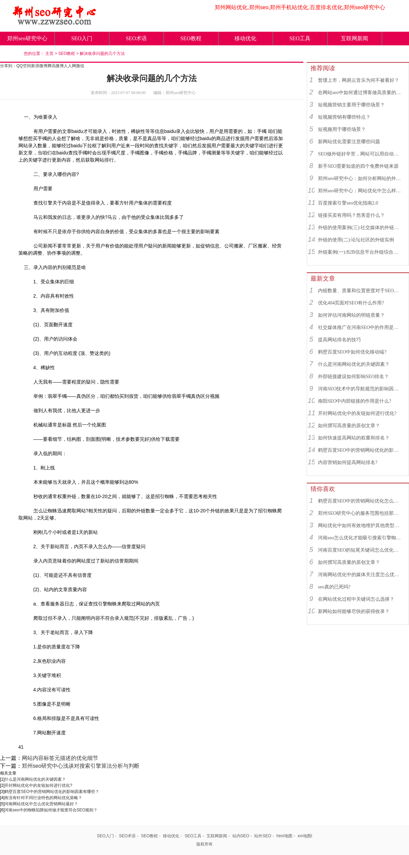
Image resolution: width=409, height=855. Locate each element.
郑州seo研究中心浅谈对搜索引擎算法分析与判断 (80, 766)
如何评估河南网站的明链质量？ (351, 315)
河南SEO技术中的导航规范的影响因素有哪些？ (360, 388)
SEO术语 (136, 38)
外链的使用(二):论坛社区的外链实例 (356, 239)
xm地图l (305, 836)
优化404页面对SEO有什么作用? (351, 302)
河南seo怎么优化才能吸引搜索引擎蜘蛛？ (360, 537)
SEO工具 (299, 38)
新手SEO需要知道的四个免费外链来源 (358, 166)
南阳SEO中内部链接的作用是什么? (354, 401)
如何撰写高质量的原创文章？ (349, 425)
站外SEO (262, 836)
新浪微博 (39, 65)
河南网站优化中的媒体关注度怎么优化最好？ (360, 574)
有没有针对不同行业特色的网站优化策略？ (43, 797)
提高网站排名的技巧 (339, 339)
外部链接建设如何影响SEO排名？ (353, 376)
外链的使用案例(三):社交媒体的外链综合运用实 (360, 227)
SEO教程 (190, 38)
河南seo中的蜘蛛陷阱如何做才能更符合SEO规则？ (50, 810)
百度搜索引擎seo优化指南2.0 (348, 203)
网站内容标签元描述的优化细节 (60, 758)
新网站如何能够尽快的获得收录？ (354, 611)
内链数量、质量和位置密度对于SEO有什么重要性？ (360, 290)
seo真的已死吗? (334, 586)
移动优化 (245, 38)
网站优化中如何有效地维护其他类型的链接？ (360, 525)
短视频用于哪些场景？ (342, 129)
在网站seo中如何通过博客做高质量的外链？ (360, 92)
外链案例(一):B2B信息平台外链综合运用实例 (360, 252)
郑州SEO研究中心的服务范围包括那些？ (360, 513)
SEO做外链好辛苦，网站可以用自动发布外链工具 (360, 153)
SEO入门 (81, 38)
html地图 (284, 836)
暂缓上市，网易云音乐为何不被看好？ (358, 80)
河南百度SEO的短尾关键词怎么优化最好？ (360, 550)
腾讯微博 (55, 65)
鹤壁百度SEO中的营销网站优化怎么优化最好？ (360, 501)
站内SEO (240, 836)
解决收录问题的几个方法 (102, 53)
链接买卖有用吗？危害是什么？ (351, 215)
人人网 (70, 65)
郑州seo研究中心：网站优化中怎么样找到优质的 (360, 190)
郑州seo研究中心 (27, 38)
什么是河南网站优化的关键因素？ (35, 779)
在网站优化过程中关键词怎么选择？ (356, 599)
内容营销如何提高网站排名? (347, 462)
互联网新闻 (354, 38)
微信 (80, 65)
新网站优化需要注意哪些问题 (349, 141)
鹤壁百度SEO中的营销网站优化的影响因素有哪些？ (51, 791)
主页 (49, 53)
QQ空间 (23, 65)
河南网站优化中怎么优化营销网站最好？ (41, 803)
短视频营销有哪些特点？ (344, 117)
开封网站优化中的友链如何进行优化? (38, 785)
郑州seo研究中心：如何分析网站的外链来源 (360, 178)
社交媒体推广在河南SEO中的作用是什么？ (360, 327)
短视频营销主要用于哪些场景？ (351, 104)
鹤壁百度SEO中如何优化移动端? (352, 352)
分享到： (8, 65)
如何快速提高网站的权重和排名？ (354, 437)
